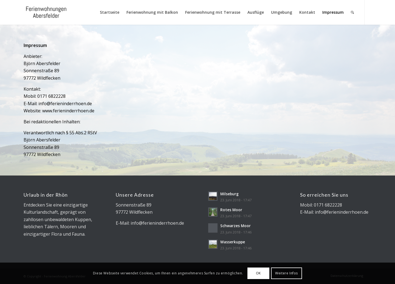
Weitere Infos (286, 273)
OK (258, 273)
